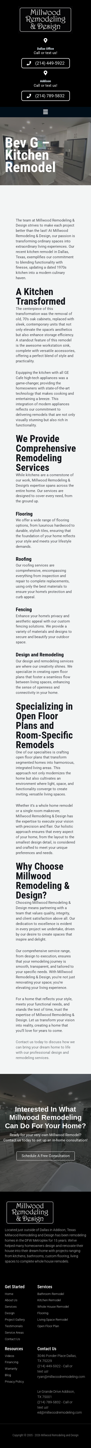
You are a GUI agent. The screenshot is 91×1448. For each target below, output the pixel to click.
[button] (45, 112)
